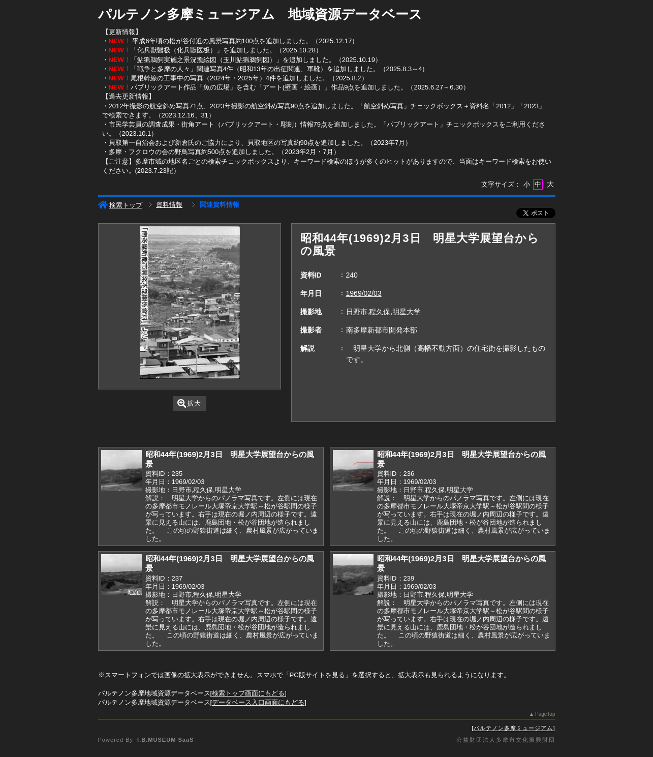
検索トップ (120, 205)
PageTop (545, 714)
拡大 (189, 403)
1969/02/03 (364, 293)
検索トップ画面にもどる (248, 693)
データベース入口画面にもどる (258, 702)
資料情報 (169, 204)
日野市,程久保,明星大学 (383, 312)
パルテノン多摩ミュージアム (513, 728)
